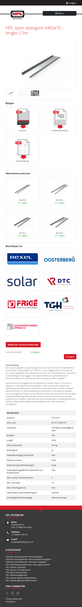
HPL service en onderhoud (18, 570)
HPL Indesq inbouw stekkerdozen (21, 577)
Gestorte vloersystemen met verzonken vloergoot (28, 559)
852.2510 (22, 200)
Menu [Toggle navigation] (59, 13)
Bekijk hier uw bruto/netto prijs (23, 344)
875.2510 (22, 233)
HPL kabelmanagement (16, 575)
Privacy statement (14, 599)
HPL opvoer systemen (16, 567)
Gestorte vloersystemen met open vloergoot (26, 562)
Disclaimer (10, 601)
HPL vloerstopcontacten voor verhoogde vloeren (28, 564)
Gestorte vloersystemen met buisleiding (24, 556)
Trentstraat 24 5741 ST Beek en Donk (21, 526)
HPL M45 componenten (16, 572)
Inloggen (71, 3)
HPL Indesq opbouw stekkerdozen (21, 580)
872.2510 (59, 200)
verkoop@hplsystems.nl (22, 542)
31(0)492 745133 (20, 534)
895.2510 (59, 233)
